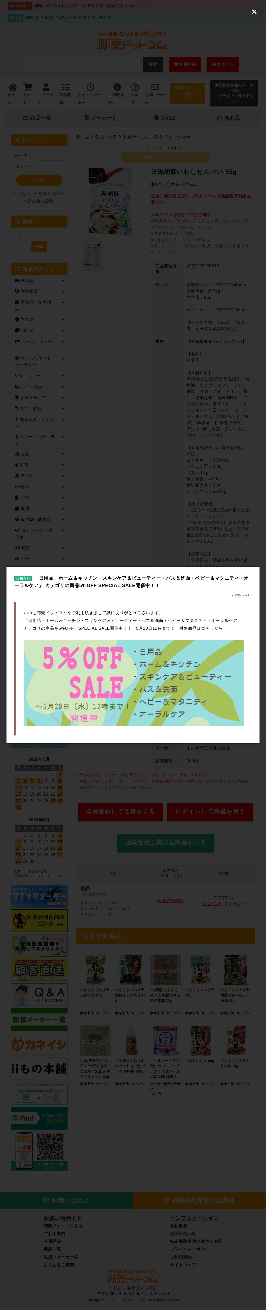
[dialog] (133, 655)
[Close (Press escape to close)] (254, 11)
